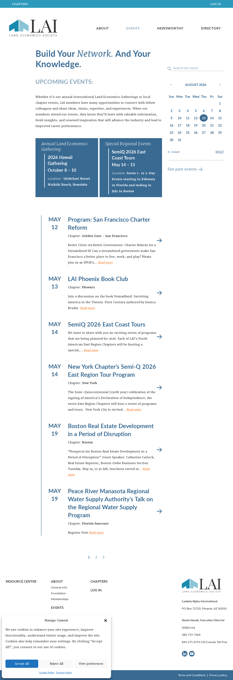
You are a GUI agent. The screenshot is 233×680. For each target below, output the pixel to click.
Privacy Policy (64, 672)
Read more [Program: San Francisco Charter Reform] (159, 240)
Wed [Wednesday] (195, 96)
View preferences (91, 664)
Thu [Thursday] (204, 96)
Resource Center (21, 581)
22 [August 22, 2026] (220, 125)
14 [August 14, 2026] (212, 118)
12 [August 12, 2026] (196, 118)
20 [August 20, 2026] (204, 125)
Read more (105, 262)
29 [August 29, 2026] (220, 132)
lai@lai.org (188, 627)
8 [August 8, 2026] (220, 110)
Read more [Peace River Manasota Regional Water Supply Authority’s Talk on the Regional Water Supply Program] (159, 511)
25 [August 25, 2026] (187, 132)
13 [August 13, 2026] (204, 118)
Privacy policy (218, 675)
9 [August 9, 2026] (171, 118)
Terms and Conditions (192, 675)
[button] (105, 620)
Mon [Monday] (179, 96)
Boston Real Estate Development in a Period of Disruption (111, 430)
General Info (59, 587)
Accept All (22, 664)
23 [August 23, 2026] (171, 132)
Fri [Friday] (212, 96)
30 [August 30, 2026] (171, 139)
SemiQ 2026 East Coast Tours (129, 155)
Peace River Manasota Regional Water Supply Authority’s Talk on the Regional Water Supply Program (110, 503)
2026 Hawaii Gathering (60, 160)
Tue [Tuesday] (187, 96)
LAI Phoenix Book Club (98, 278)
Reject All (56, 664)
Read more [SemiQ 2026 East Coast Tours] (159, 337)
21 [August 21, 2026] (212, 125)
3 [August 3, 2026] (179, 110)
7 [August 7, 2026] (212, 110)
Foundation (58, 593)
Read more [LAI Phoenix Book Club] (159, 293)
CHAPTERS (20, 4)
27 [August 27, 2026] (204, 132)
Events (132, 28)
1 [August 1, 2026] (220, 103)
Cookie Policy (46, 672)
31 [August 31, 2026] (179, 139)
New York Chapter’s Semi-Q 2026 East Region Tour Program (112, 370)
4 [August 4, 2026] (188, 110)
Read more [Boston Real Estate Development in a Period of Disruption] (159, 450)
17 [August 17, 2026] (179, 125)
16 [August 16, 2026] (171, 125)
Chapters (99, 581)
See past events (182, 169)
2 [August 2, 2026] (171, 110)
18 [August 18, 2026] (187, 125)
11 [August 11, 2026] (187, 118)
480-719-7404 (191, 634)
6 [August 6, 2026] (204, 110)
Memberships (59, 599)
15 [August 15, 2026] (220, 118)
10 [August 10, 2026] (179, 118)
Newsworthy (170, 28)
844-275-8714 (191, 642)
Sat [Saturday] (220, 96)
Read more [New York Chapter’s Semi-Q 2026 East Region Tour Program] (159, 387)
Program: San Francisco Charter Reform (109, 223)
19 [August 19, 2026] (196, 125)
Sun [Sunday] (171, 96)
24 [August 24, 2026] (179, 132)
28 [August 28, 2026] (212, 132)
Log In (215, 4)
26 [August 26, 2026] (196, 132)
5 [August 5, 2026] (196, 110)
